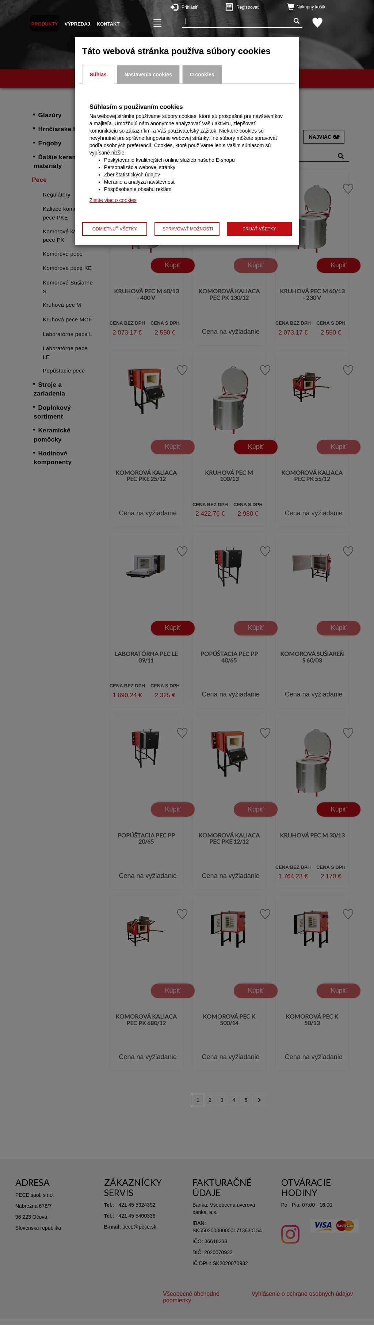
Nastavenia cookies (148, 74)
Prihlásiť (201, 7)
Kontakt (108, 24)
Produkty (44, 24)
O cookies (202, 74)
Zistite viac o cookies (113, 200)
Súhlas (98, 74)
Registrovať (256, 7)
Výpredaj (77, 24)
